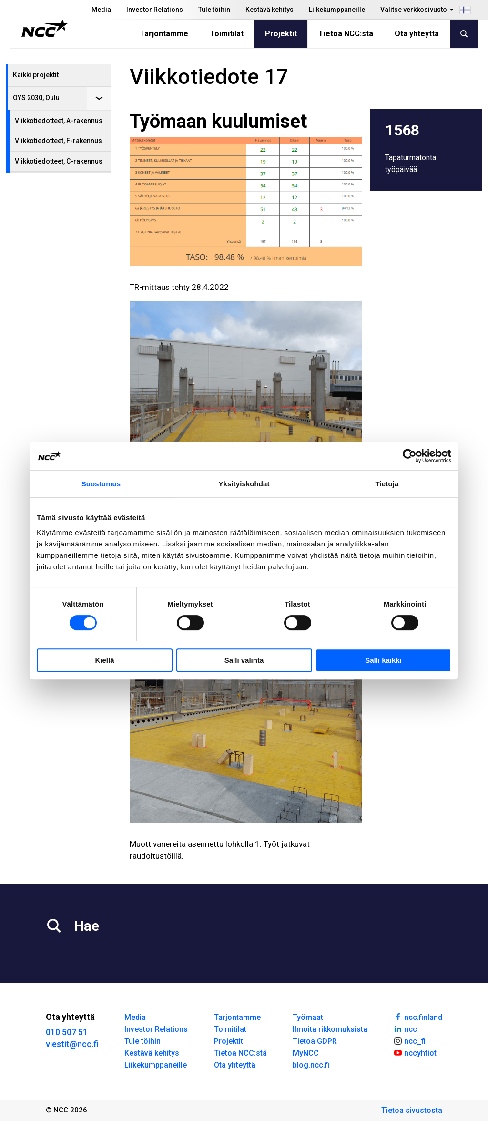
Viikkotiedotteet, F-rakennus (58, 140)
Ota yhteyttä (417, 33)
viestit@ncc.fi (72, 1044)
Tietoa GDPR (315, 1041)
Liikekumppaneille (337, 9)
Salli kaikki (383, 660)
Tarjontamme (164, 33)
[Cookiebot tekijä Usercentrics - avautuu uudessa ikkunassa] (409, 456)
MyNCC (306, 1053)
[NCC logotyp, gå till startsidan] (45, 28)
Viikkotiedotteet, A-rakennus (58, 120)
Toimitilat (227, 33)
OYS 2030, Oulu (36, 98)
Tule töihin (214, 9)
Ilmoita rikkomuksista (330, 1029)
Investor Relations (154, 9)
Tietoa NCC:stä (345, 33)
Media (101, 9)
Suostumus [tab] (101, 484)
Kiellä (104, 660)
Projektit (281, 33)
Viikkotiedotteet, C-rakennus (58, 161)
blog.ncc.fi (311, 1065)
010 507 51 (67, 1032)
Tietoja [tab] (387, 484)
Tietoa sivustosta (411, 1110)
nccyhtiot (415, 1052)
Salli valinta (244, 660)
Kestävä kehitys (269, 9)
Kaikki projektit (36, 75)
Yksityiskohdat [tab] (243, 484)
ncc (405, 1028)
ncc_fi (409, 1040)
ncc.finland (417, 1016)
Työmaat (308, 1017)
